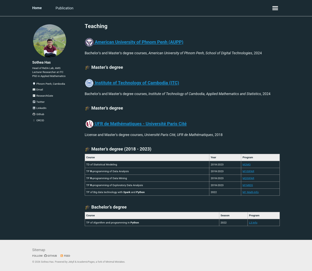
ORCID (38, 121)
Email (37, 90)
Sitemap (38, 250)
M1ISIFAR (248, 172)
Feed (65, 255)
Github (38, 115)
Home (37, 8)
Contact (123, 8)
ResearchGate (42, 96)
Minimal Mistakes (115, 261)
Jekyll (71, 261)
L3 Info (253, 223)
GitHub (50, 255)
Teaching (102, 8)
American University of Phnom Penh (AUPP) (134, 42)
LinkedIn (39, 108)
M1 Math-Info (251, 192)
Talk (84, 8)
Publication (65, 8)
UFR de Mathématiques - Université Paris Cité (136, 124)
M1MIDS (248, 185)
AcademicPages (86, 261)
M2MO (247, 165)
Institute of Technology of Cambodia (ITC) (132, 83)
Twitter (38, 102)
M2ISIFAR (248, 179)
